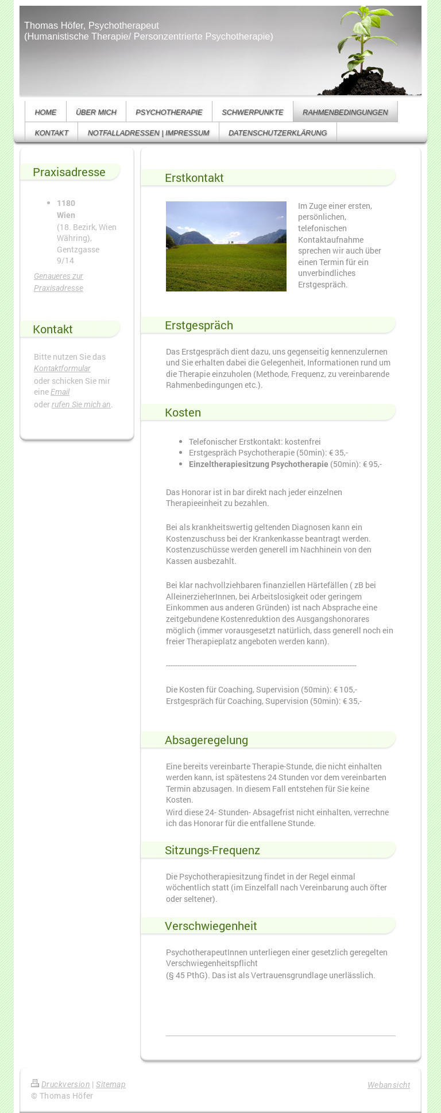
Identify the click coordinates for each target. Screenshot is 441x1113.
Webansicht (389, 1084)
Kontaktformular (62, 368)
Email (60, 391)
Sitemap (111, 1084)
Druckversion (60, 1084)
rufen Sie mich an (81, 404)
